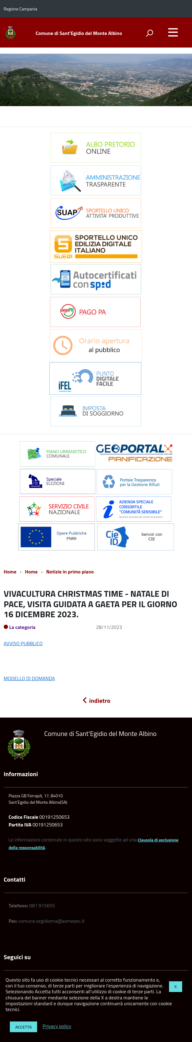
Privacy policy (57, 1026)
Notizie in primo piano (70, 571)
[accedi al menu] (173, 32)
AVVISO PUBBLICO (23, 643)
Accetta (23, 1027)
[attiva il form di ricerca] (149, 33)
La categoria (22, 627)
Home (10, 571)
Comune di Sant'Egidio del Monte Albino (79, 33)
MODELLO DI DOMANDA (29, 678)
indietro (96, 700)
